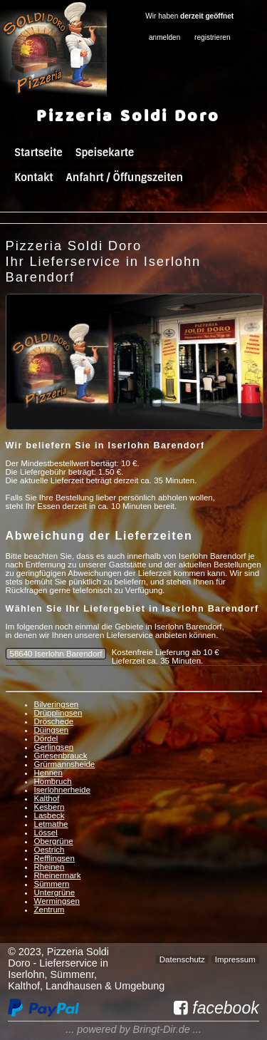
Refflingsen (54, 858)
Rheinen (49, 867)
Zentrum (49, 909)
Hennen (48, 772)
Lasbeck (49, 815)
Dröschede (54, 721)
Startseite (38, 152)
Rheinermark (57, 875)
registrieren (212, 37)
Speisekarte (104, 152)
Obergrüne (53, 841)
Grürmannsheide (64, 764)
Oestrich (49, 849)
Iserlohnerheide (62, 790)
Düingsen (51, 730)
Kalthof (47, 798)
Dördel (46, 738)
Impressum (235, 959)
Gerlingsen (54, 747)
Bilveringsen (56, 704)
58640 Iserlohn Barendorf (56, 653)
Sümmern (52, 884)
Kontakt (33, 177)
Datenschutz (182, 959)
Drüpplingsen (58, 713)
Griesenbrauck (61, 755)
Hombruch (53, 781)
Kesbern (49, 807)
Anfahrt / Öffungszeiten (124, 177)
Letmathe (51, 824)
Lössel (46, 832)
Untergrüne (54, 892)
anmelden (164, 37)
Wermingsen (57, 901)
